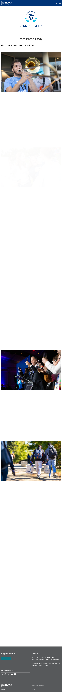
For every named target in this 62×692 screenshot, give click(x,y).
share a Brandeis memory (45, 664)
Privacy (3, 689)
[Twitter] (2, 674)
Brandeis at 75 (31, 26)
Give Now (6, 658)
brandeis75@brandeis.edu (52, 659)
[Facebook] (5, 674)
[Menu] (59, 3)
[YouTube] (12, 674)
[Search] (55, 3)
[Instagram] (8, 674)
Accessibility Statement (38, 685)
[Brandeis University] (6, 3)
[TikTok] (15, 674)
